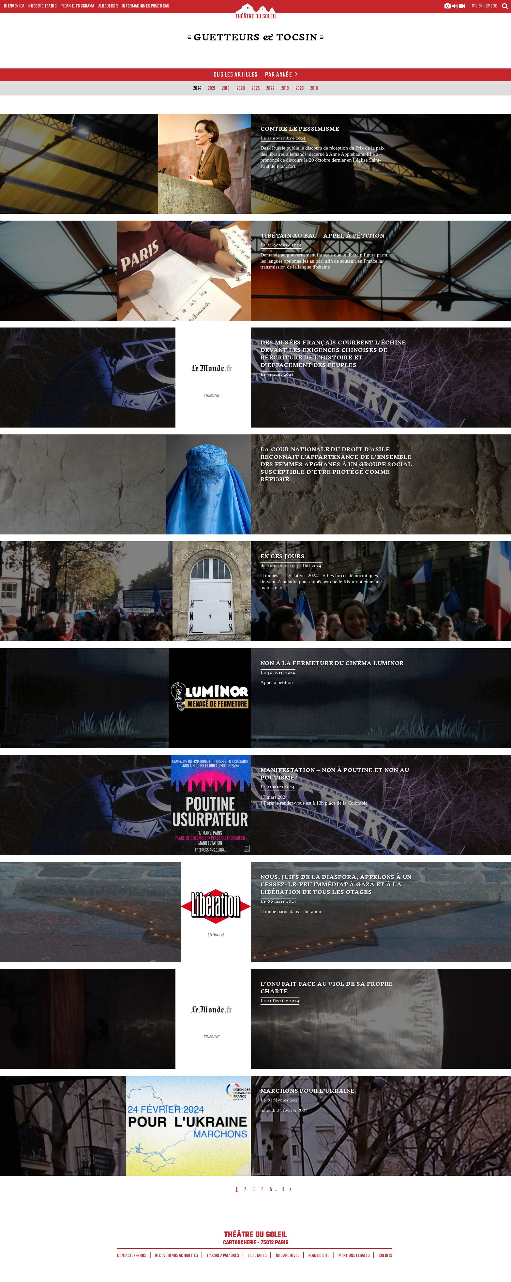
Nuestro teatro (42, 6)
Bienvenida (14, 6)
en (480, 6)
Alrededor (108, 6)
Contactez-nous (131, 1256)
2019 (285, 88)
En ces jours (255, 591)
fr (474, 6)
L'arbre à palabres (223, 1256)
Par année (282, 75)
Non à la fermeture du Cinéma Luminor (255, 698)
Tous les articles (234, 75)
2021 (211, 88)
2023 (299, 88)
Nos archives (288, 1256)
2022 (270, 88)
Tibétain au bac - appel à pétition (255, 271)
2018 (226, 88)
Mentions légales (354, 1256)
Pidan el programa (78, 6)
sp (488, 6)
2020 (240, 88)
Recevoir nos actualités (176, 1256)
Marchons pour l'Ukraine (255, 1126)
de (494, 6)
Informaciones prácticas (146, 6)
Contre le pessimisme (255, 164)
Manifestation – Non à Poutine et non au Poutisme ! (255, 805)
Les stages (257, 1256)
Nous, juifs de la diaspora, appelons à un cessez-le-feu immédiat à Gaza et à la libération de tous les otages (255, 912)
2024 (197, 88)
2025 (255, 88)
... (277, 1189)
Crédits (385, 1256)
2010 (314, 88)
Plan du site (318, 1256)
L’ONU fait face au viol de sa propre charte (255, 1019)
